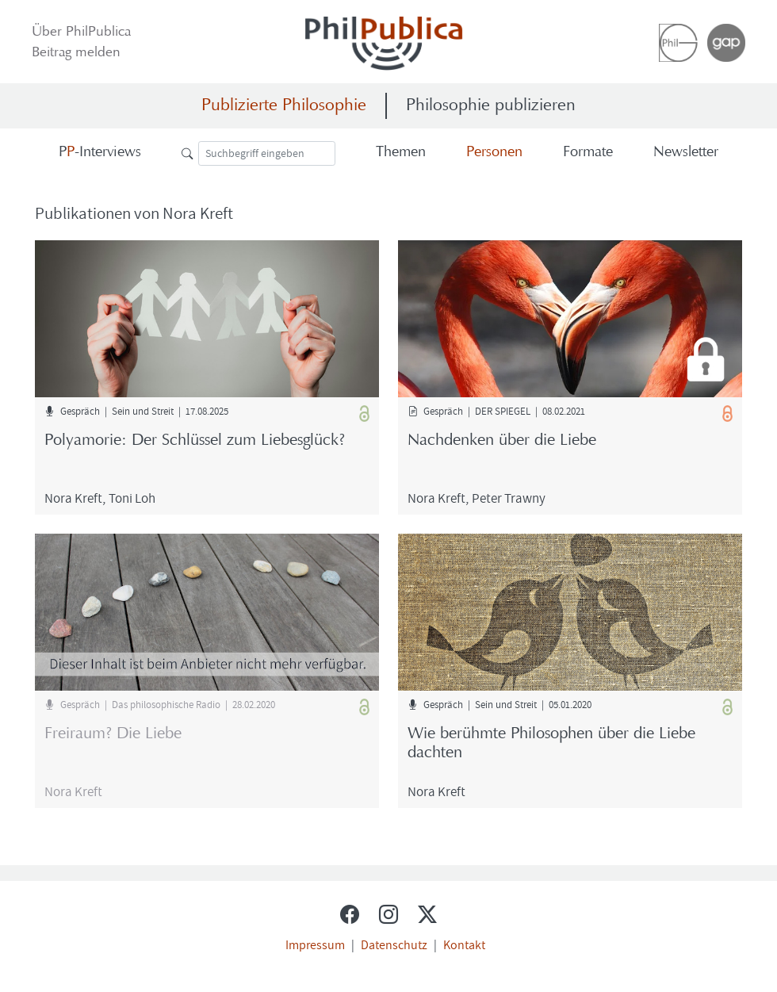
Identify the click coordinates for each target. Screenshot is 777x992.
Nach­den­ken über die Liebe (502, 441)
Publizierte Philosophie (283, 106)
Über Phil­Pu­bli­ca (81, 32)
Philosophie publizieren (491, 106)
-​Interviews (100, 152)
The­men (401, 152)
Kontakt (464, 944)
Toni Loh (132, 497)
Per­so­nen (494, 152)
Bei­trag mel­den (76, 53)
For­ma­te (588, 152)
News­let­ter (685, 152)
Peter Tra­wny (508, 497)
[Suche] (266, 153)
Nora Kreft (73, 497)
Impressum (315, 944)
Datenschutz (394, 944)
